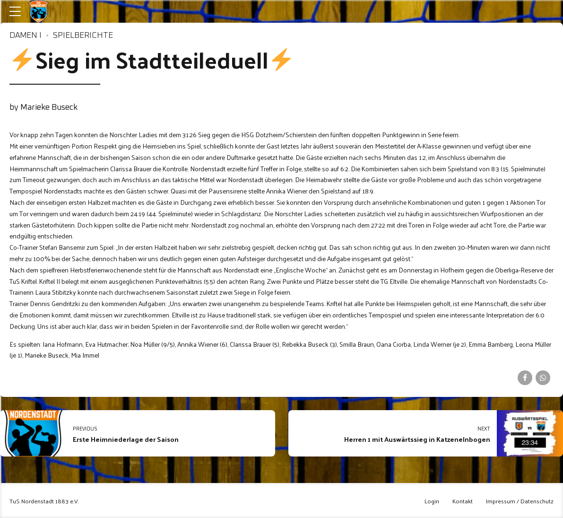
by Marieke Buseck (43, 108)
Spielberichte (83, 36)
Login (431, 500)
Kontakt (462, 500)
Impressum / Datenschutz (520, 500)
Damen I (25, 36)
